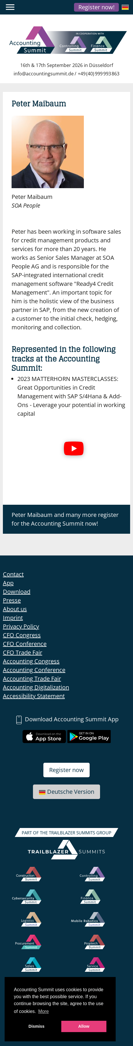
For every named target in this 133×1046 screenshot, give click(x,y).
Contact (13, 574)
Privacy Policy (21, 626)
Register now (66, 770)
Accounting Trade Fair (32, 678)
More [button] (43, 1011)
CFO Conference (25, 644)
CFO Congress (22, 635)
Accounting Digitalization (36, 687)
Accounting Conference (34, 670)
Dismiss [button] (37, 1026)
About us (15, 609)
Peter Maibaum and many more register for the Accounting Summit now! (65, 519)
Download (16, 591)
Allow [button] (83, 1026)
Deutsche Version (66, 792)
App (8, 583)
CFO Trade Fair (22, 652)
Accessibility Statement (34, 696)
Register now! (96, 7)
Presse (12, 600)
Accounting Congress (31, 661)
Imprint (13, 618)
